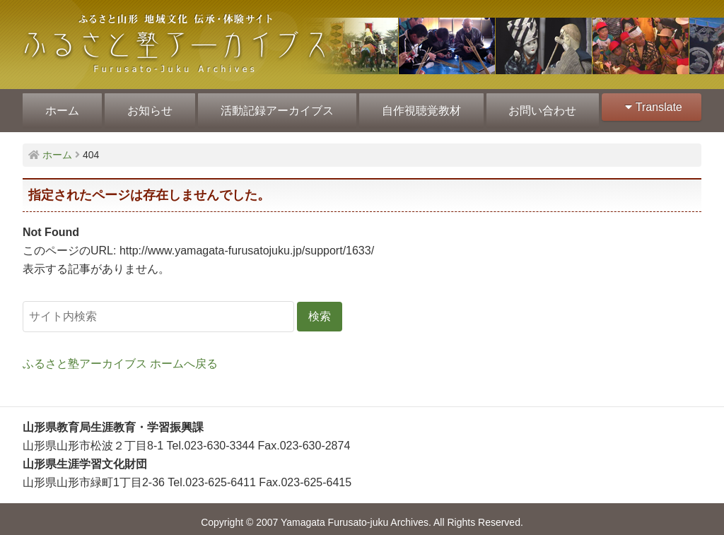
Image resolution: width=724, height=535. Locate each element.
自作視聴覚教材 (417, 107)
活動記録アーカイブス (274, 107)
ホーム (61, 107)
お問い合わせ (537, 107)
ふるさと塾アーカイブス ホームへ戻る (120, 357)
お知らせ (147, 107)
